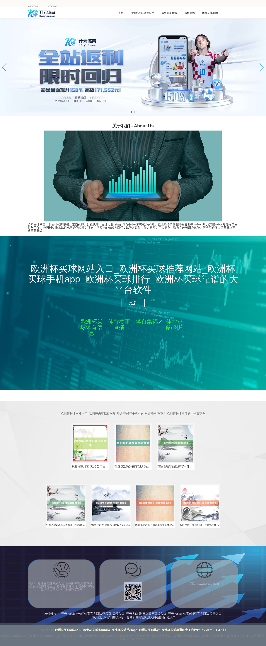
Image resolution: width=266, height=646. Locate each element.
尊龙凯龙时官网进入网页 (108, 617)
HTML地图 (221, 630)
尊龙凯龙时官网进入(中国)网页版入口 (151, 617)
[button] (261, 67)
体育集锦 (189, 12)
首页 (120, 12)
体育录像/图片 (210, 12)
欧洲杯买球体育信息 (142, 12)
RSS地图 (207, 630)
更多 (133, 303)
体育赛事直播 (169, 12)
